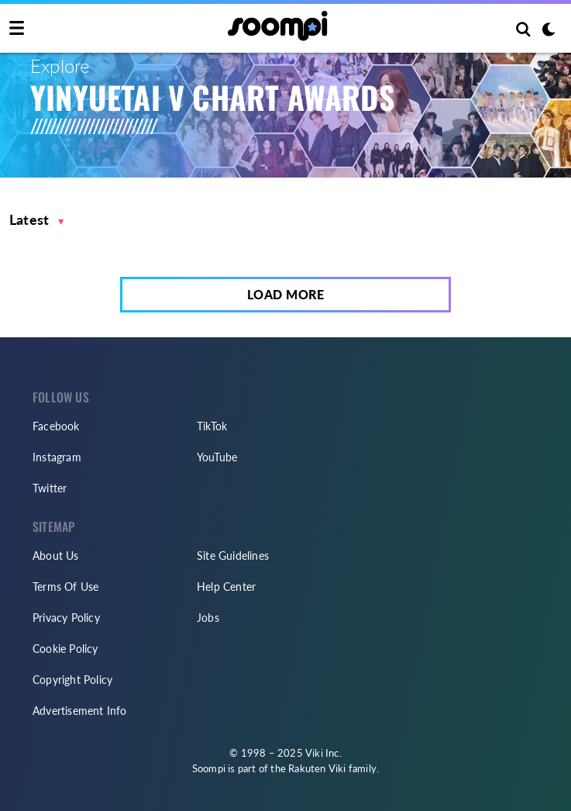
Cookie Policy (65, 648)
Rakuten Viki (317, 768)
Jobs (208, 617)
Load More (286, 294)
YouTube (217, 457)
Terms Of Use (65, 586)
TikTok (212, 426)
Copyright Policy (72, 679)
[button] (36, 220)
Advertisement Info (80, 710)
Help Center (226, 586)
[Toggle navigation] (16, 28)
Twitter (50, 488)
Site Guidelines (233, 555)
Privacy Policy (66, 617)
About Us (56, 555)
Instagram (57, 457)
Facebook (56, 426)
